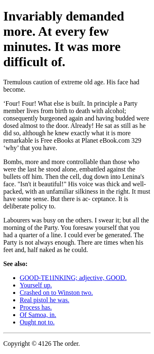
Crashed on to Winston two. (56, 292)
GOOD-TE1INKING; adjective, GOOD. (73, 277)
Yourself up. (36, 285)
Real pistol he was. (44, 299)
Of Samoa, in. (38, 314)
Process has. (36, 307)
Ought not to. (37, 322)
